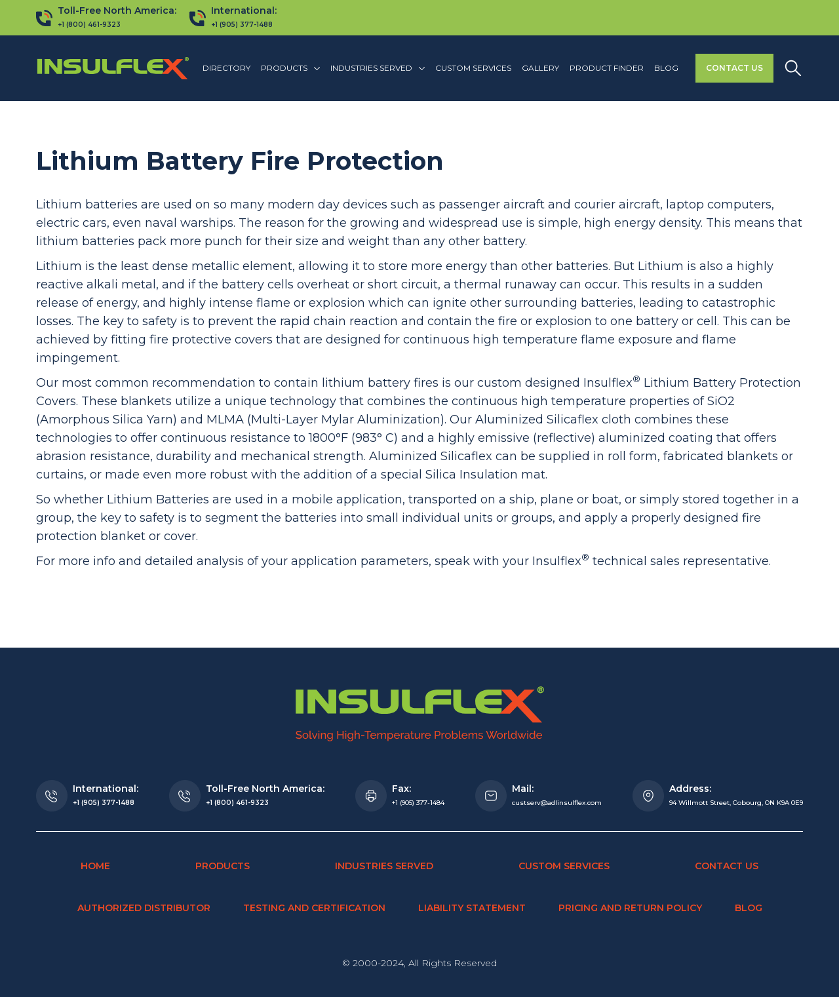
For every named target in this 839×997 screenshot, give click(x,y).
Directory (226, 68)
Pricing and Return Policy (630, 908)
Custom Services (473, 68)
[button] (290, 68)
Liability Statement (472, 908)
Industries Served (384, 866)
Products (222, 866)
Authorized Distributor (143, 908)
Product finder (607, 68)
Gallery (540, 68)
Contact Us (734, 68)
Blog (666, 68)
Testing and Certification (314, 908)
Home (95, 866)
